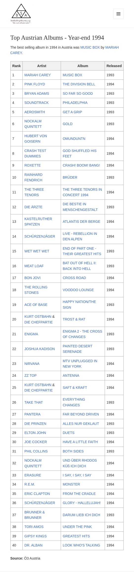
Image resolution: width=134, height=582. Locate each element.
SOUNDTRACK (36, 103)
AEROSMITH (34, 112)
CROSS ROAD (74, 278)
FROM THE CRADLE (79, 494)
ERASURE (32, 475)
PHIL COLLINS (36, 451)
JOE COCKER (35, 442)
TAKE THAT (33, 402)
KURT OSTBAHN (37, 317)
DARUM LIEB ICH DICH (81, 515)
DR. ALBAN (33, 545)
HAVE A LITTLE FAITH (80, 442)
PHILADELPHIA (75, 103)
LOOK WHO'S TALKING (81, 545)
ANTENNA (71, 375)
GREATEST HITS (76, 536)
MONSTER (71, 484)
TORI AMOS (34, 527)
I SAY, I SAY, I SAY (77, 475)
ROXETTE (32, 165)
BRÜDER (70, 177)
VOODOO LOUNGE (78, 290)
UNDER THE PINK (77, 527)
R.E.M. (29, 484)
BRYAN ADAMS (36, 93)
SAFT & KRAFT (75, 388)
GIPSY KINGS (35, 536)
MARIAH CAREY (37, 75)
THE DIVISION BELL (79, 84)
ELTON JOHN (35, 433)
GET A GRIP (72, 112)
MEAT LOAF (34, 266)
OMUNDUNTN (74, 139)
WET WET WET (36, 251)
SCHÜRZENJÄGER (39, 236)
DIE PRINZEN (35, 424)
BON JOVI (32, 278)
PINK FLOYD (34, 84)
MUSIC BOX (90, 47)
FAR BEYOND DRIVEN (81, 414)
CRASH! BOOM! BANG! (81, 165)
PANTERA (32, 414)
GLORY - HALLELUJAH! (82, 503)
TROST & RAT (74, 319)
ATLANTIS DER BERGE (81, 222)
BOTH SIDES (73, 451)
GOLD (68, 124)
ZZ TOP (30, 375)
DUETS (68, 433)
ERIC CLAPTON (37, 494)
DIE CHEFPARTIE (38, 322)
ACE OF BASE (35, 305)
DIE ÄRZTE (33, 207)
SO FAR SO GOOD (78, 93)
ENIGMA (31, 334)
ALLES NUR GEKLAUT (81, 424)
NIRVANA (31, 364)
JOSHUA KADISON (39, 349)
